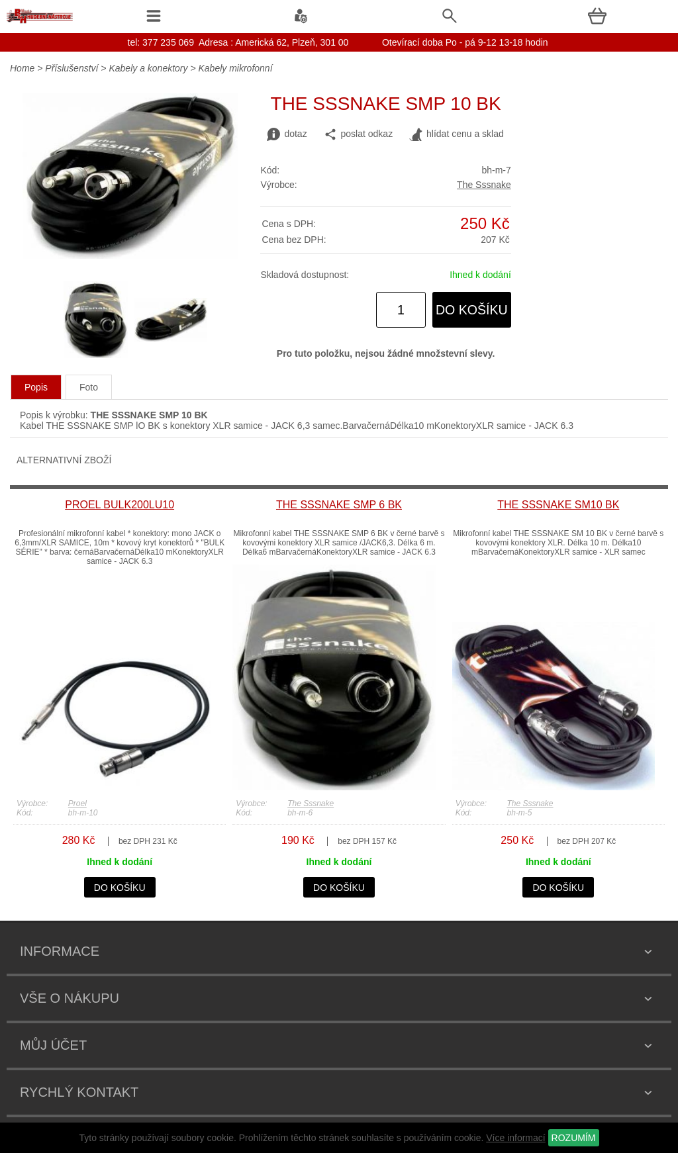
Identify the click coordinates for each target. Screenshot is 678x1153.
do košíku (472, 309)
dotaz (287, 134)
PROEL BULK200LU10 (119, 504)
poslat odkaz (358, 134)
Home (22, 68)
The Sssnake (484, 184)
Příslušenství (73, 68)
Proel (77, 803)
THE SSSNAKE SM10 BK (558, 504)
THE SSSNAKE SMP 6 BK (339, 504)
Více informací (515, 1137)
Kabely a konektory (148, 68)
